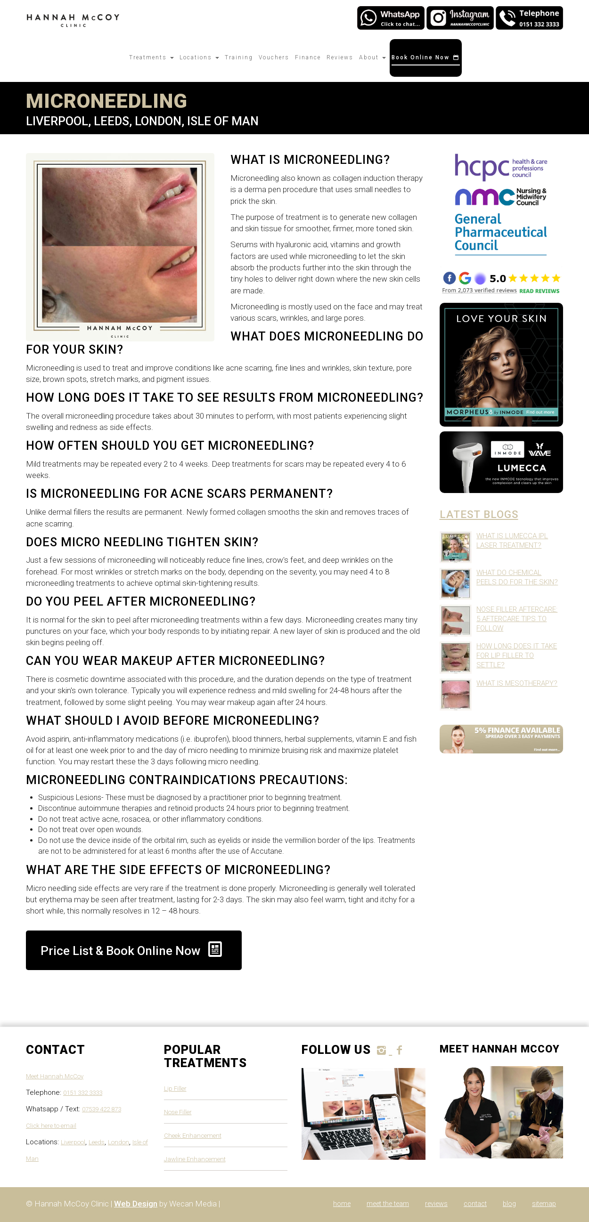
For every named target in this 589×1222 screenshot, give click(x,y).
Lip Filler (175, 1088)
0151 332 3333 (82, 1092)
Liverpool (73, 1142)
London (118, 1142)
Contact (475, 1204)
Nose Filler (178, 1112)
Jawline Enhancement (195, 1159)
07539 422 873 (101, 1109)
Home (342, 1204)
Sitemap (544, 1204)
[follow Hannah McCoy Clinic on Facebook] (399, 1050)
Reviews (340, 57)
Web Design (135, 1203)
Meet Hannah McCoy (54, 1076)
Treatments (151, 57)
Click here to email (51, 1125)
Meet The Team (388, 1204)
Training (239, 57)
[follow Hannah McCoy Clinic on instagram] (383, 1050)
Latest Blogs (479, 514)
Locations (199, 57)
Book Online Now (426, 57)
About (372, 57)
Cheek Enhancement (192, 1135)
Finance (308, 57)
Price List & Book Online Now (134, 949)
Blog (509, 1204)
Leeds (97, 1142)
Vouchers (274, 57)
